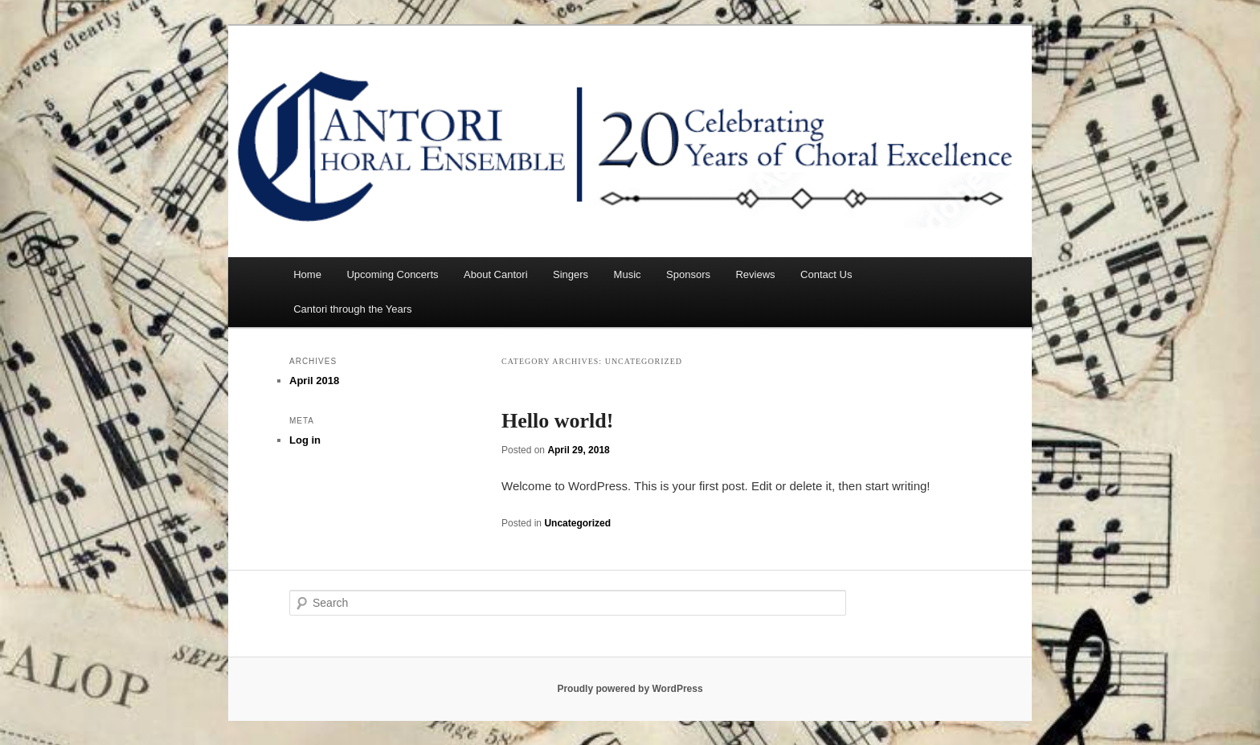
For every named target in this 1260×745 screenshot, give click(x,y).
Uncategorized (577, 523)
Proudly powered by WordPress (629, 688)
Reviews (755, 274)
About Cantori (496, 274)
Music (627, 274)
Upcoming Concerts (392, 274)
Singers (570, 274)
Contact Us (826, 274)
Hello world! (557, 420)
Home (307, 274)
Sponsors (688, 274)
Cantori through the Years (352, 309)
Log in (305, 440)
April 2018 (314, 381)
